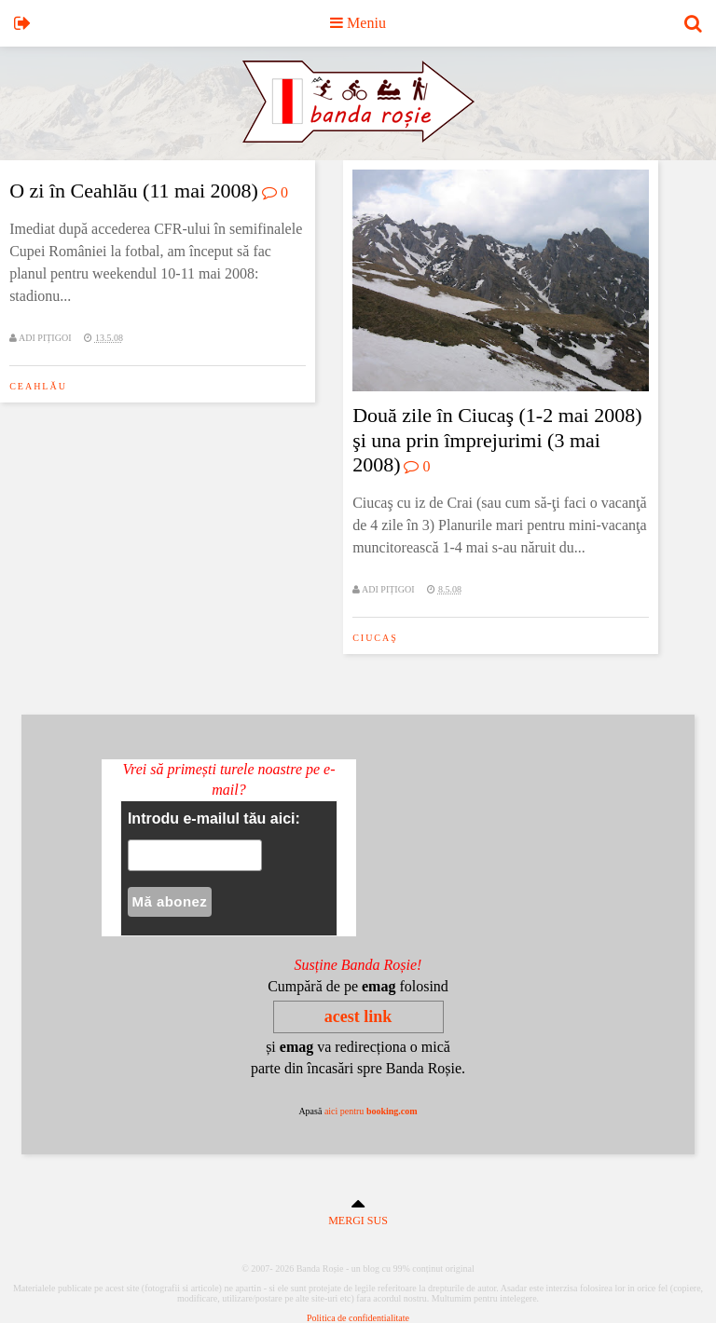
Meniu (358, 23)
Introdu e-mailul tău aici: (214, 818)
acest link (358, 1016)
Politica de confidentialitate (358, 1318)
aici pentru (371, 1111)
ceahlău (38, 386)
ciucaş (375, 638)
